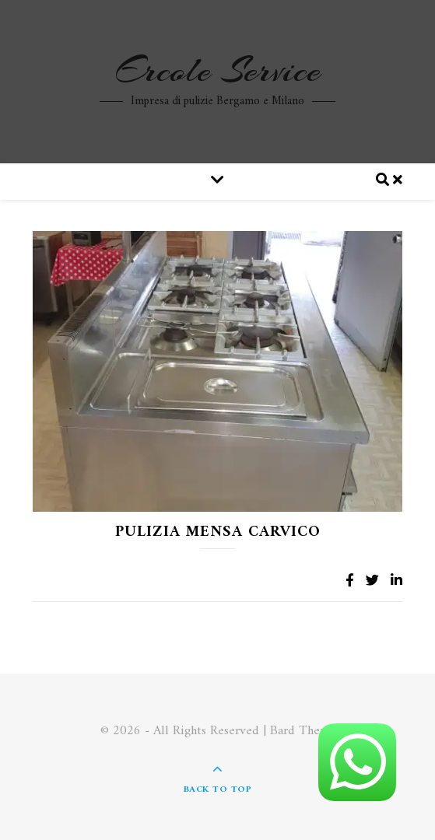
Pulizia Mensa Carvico (218, 532)
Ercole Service (218, 70)
